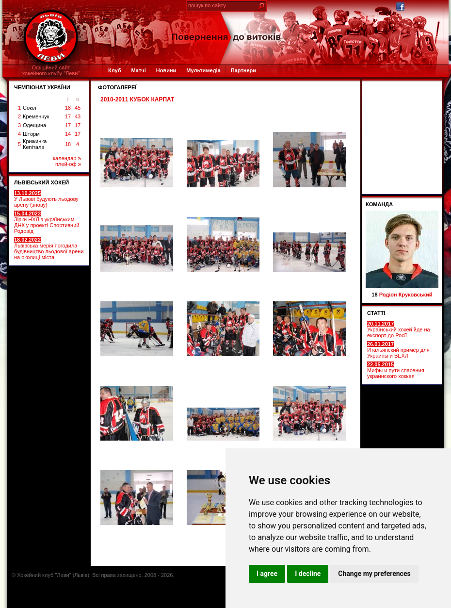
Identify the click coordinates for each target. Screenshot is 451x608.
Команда (379, 204)
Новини (166, 70)
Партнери (243, 70)
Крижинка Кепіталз (35, 144)
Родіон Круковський (406, 294)
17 (68, 116)
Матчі (138, 70)
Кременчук (36, 116)
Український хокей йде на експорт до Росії (398, 329)
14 (68, 134)
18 (68, 108)
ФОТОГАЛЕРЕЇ (117, 87)
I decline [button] (308, 573)
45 (78, 108)
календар (67, 158)
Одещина (34, 125)
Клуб (114, 70)
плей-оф (68, 164)
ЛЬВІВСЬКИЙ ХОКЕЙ (41, 182)
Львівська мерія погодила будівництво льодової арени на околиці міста (48, 248)
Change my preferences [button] (374, 573)
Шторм (31, 134)
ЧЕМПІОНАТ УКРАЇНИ (42, 87)
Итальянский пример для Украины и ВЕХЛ (398, 350)
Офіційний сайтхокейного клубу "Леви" (51, 70)
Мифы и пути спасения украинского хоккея (395, 370)
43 (78, 116)
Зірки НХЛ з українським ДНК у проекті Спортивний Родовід (46, 222)
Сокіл (29, 108)
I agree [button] (267, 573)
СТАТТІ (376, 313)
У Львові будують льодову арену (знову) (46, 199)
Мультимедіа (203, 70)
